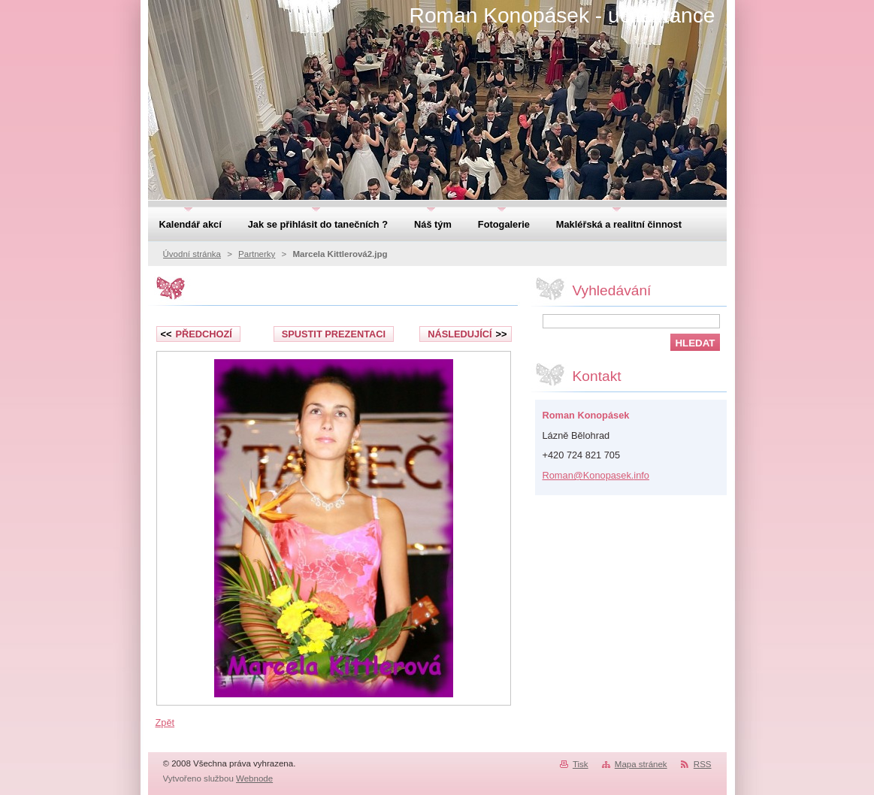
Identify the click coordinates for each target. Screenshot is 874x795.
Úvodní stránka (192, 253)
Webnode (254, 778)
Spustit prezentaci (334, 334)
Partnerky (256, 253)
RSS (703, 764)
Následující (467, 334)
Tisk (580, 764)
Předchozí (196, 334)
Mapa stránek (641, 764)
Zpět (165, 722)
